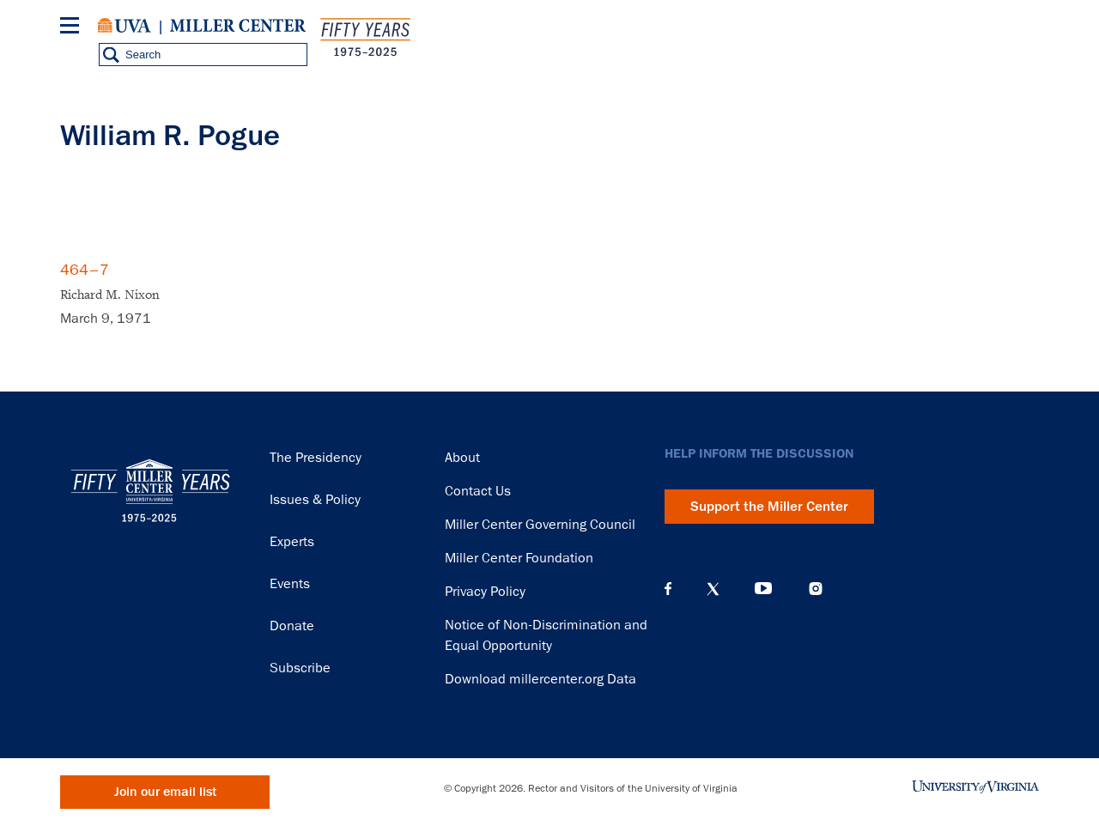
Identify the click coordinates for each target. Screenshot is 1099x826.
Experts (292, 541)
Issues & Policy (315, 499)
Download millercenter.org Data (540, 679)
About (462, 457)
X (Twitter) (713, 589)
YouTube (763, 589)
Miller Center (238, 25)
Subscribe (300, 668)
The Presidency (315, 457)
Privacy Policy (485, 591)
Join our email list (165, 792)
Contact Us (478, 491)
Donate (292, 626)
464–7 (84, 269)
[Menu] (73, 28)
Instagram (815, 588)
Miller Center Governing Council (540, 524)
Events (290, 583)
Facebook (668, 589)
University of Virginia (124, 25)
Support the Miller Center (769, 506)
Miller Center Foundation (519, 558)
